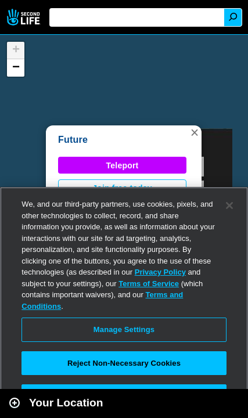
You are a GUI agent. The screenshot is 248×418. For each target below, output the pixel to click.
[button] (195, 132)
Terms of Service (148, 283)
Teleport (122, 165)
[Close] (229, 205)
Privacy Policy (160, 272)
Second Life (25, 17)
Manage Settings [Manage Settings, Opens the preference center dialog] (124, 329)
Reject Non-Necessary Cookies (124, 363)
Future (73, 140)
